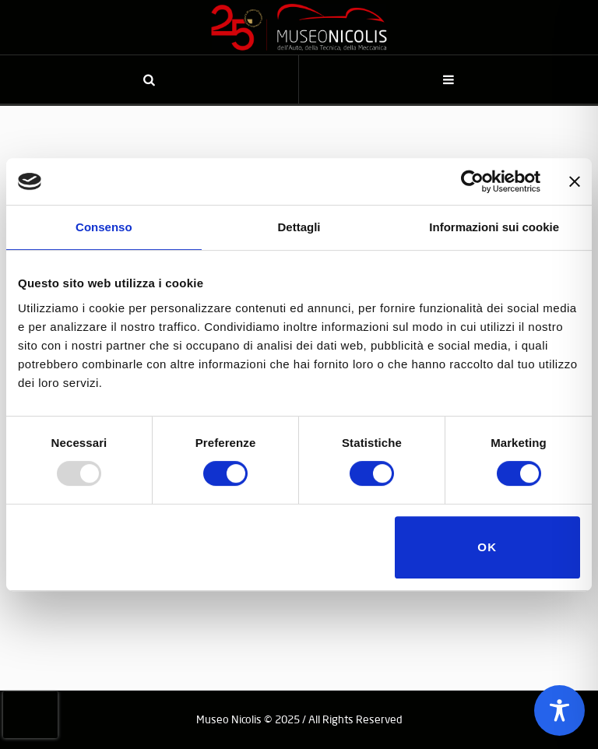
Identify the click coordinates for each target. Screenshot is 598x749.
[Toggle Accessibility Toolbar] (559, 710)
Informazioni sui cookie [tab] (494, 227)
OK (487, 547)
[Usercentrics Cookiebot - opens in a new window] (472, 181)
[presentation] (30, 714)
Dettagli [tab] (299, 227)
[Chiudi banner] (574, 181)
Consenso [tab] (104, 227)
